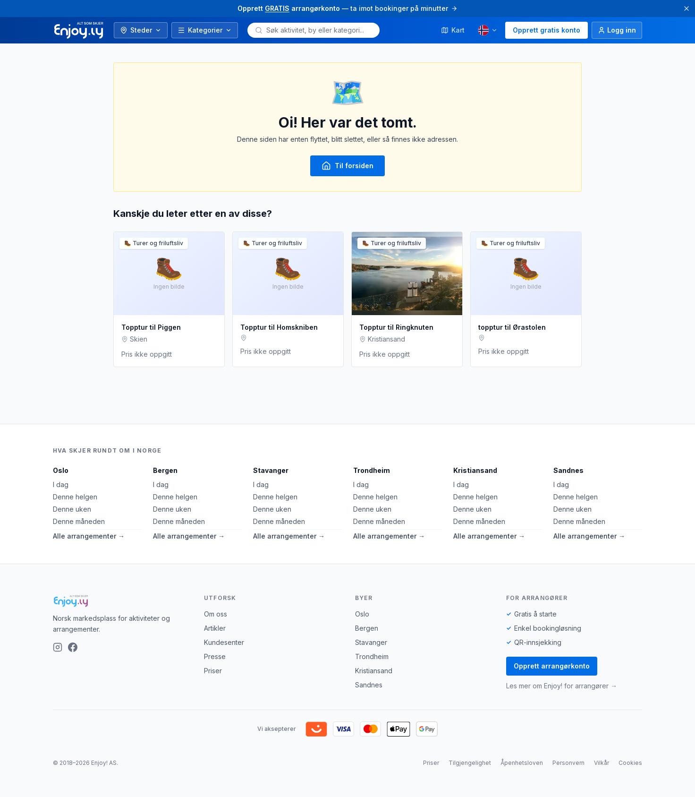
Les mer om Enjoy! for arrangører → (561, 686)
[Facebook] (72, 647)
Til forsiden (347, 166)
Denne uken (72, 509)
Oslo (60, 470)
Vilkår (601, 762)
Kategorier (205, 30)
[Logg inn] (617, 30)
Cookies (630, 762)
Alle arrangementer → (89, 536)
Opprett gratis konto (546, 30)
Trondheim (371, 470)
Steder (140, 30)
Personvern (568, 762)
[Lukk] (686, 8)
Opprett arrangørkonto (552, 666)
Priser (213, 671)
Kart (453, 30)
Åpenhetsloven (521, 762)
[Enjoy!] (121, 601)
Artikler (215, 628)
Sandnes (568, 470)
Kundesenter (224, 642)
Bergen (165, 470)
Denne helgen (75, 497)
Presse (215, 656)
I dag (60, 484)
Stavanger (270, 470)
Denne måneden (79, 521)
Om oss (215, 614)
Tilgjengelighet (470, 762)
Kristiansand (475, 470)
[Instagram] (57, 647)
